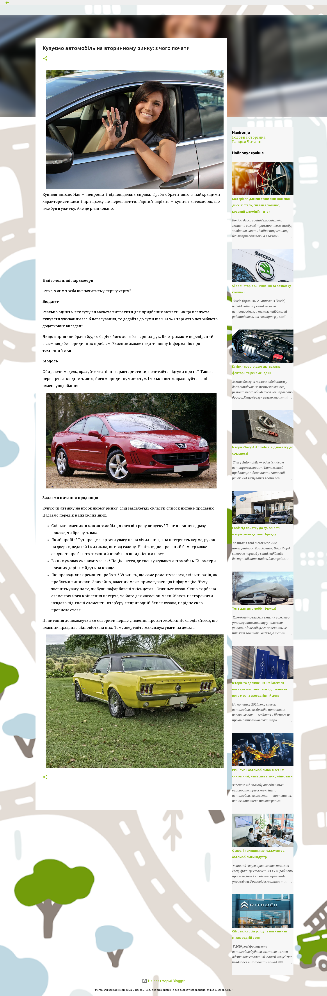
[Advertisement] (131, 242)
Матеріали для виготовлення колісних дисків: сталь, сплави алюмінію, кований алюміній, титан (261, 205)
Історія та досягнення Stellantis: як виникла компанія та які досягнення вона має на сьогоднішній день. (259, 689)
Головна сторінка (248, 137)
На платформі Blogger (163, 981)
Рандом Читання (248, 141)
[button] (45, 59)
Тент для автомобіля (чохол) (254, 608)
